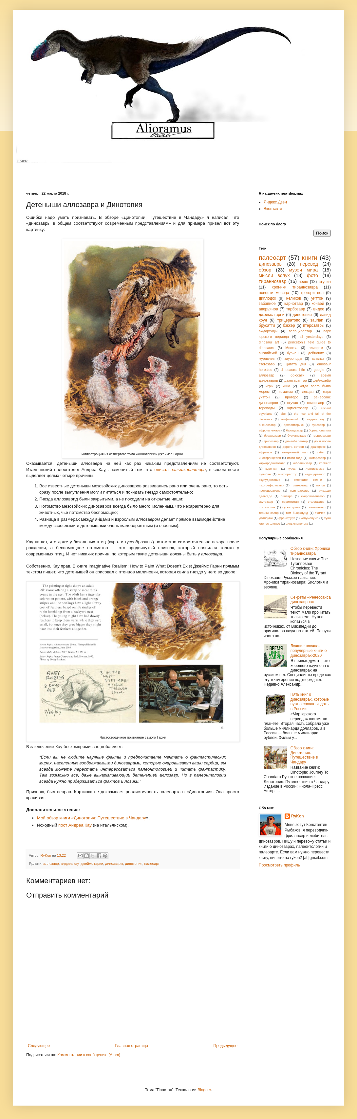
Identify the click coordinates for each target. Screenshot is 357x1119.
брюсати (297, 375)
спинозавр (315, 403)
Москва (291, 348)
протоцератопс (269, 490)
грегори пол (312, 292)
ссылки (318, 358)
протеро (291, 397)
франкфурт (286, 518)
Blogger (204, 1090)
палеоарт (152, 863)
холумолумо (309, 518)
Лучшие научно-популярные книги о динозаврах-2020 (309, 651)
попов (320, 485)
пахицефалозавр (271, 485)
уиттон (317, 298)
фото (312, 275)
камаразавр (317, 458)
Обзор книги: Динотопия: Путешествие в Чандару (304, 755)
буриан (292, 353)
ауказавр (318, 425)
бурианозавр (297, 435)
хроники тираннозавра (295, 287)
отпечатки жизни (308, 479)
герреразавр (322, 435)
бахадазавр (294, 430)
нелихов (293, 298)
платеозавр (299, 485)
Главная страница (131, 1045)
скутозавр (266, 501)
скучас (292, 403)
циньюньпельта (297, 523)
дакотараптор (295, 380)
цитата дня (296, 364)
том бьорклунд (297, 513)
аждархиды (268, 331)
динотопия (133, 863)
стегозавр (267, 364)
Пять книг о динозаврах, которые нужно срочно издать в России (310, 701)
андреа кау (70, 863)
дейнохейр (322, 380)
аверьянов (268, 309)
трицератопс (288, 320)
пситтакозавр (299, 490)
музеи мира (303, 269)
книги (309, 257)
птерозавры (314, 325)
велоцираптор (300, 331)
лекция (307, 391)
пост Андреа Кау (75, 825)
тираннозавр (273, 281)
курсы (292, 468)
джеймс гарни (92, 863)
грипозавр (271, 441)
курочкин (271, 468)
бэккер (289, 325)
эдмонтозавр (297, 408)
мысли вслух (274, 275)
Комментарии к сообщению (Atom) (88, 1055)
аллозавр (51, 863)
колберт (325, 463)
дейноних (316, 353)
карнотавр (293, 303)
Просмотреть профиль (279, 865)
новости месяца (274, 292)
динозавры (114, 863)
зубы (320, 452)
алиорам (316, 348)
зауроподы (293, 358)
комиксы (285, 391)
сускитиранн (291, 507)
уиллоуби (265, 518)
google (319, 370)
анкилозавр (267, 425)
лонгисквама (315, 468)
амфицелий (289, 419)
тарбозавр (295, 309)
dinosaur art (269, 342)
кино (286, 386)
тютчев (320, 513)
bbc (283, 413)
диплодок (267, 298)
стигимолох (267, 507)
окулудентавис (269, 479)
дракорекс (318, 446)
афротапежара (269, 430)
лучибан (265, 474)
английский (268, 353)
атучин (324, 281)
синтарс (286, 496)
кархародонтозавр (272, 463)
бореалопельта (320, 430)
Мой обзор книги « (55, 817)
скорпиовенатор (312, 496)
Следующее (39, 1045)
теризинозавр (269, 513)
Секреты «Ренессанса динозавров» (311, 599)
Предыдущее (225, 1045)
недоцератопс (315, 474)
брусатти (267, 325)
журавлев (266, 358)
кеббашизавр (302, 463)
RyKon (297, 816)
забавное (267, 303)
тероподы (267, 408)
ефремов (265, 452)
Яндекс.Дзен (275, 202)
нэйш (303, 281)
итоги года (294, 458)
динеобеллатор (296, 441)
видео (318, 309)
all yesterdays (311, 337)
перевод (309, 264)
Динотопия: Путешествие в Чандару (110, 817)
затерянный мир (294, 452)
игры (269, 386)
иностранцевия (270, 458)
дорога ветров (293, 446)
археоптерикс (294, 425)
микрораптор (287, 474)
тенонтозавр (316, 507)
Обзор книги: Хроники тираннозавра (310, 550)
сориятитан (290, 501)
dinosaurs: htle (293, 370)
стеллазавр (316, 501)
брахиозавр (272, 435)
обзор (265, 269)
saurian (316, 320)
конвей (317, 303)
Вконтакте (273, 208)
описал (180, 469)
